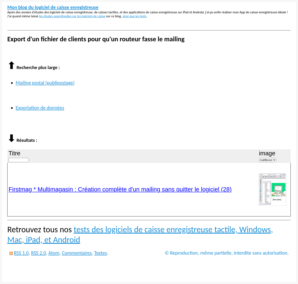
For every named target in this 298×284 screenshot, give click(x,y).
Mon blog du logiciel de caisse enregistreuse (52, 7)
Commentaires (77, 253)
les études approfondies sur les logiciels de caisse (72, 16)
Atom (53, 253)
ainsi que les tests (134, 16)
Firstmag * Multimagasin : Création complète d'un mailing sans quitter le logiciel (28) (120, 189)
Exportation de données (40, 108)
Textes (100, 253)
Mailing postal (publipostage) (45, 83)
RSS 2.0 (38, 253)
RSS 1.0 (21, 253)
